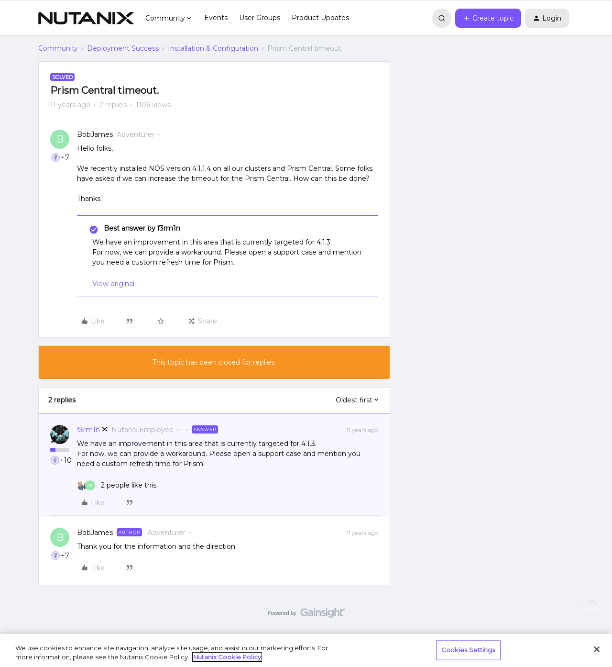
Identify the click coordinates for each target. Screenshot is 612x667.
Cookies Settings (468, 650)
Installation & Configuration (213, 48)
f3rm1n (88, 429)
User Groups (259, 17)
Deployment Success (123, 48)
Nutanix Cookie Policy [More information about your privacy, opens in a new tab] (227, 657)
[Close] (596, 649)
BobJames (95, 134)
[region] (306, 650)
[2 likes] (116, 485)
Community (58, 48)
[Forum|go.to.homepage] (86, 18)
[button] (488, 18)
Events (216, 17)
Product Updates (320, 17)
